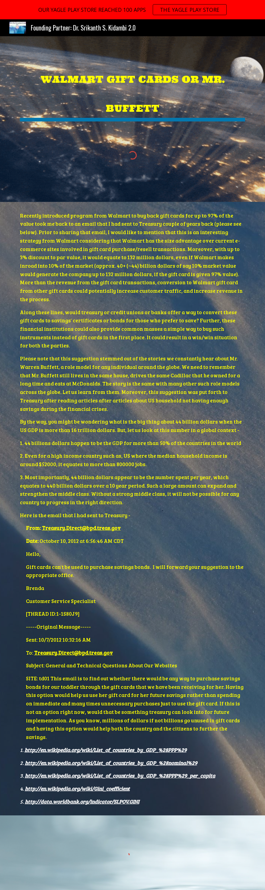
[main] (132, 89)
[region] (132, 9)
